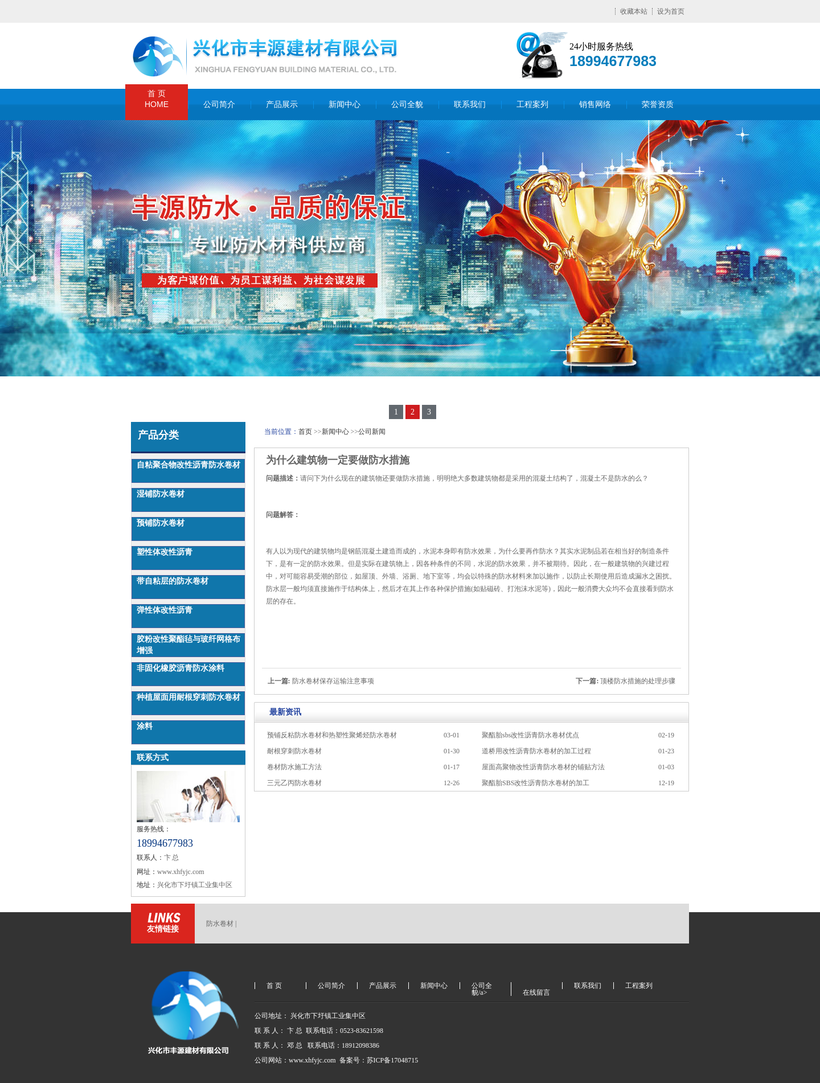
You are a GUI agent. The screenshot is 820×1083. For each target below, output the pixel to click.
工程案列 (532, 104)
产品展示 (282, 104)
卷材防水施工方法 (294, 767)
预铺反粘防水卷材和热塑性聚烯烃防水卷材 (332, 735)
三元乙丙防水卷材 (294, 783)
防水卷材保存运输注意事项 (333, 681)
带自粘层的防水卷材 (172, 581)
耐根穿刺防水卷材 (294, 751)
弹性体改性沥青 (164, 610)
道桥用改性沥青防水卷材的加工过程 (536, 751)
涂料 (145, 726)
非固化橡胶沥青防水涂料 (180, 668)
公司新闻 (372, 432)
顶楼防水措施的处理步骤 (637, 681)
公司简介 (219, 104)
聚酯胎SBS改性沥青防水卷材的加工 (535, 783)
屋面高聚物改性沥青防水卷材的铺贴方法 (543, 767)
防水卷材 (219, 924)
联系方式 (153, 757)
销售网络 (595, 104)
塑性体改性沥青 (164, 552)
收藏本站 (633, 11)
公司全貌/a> (482, 985)
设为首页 (670, 11)
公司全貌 (407, 104)
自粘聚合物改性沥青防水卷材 (188, 465)
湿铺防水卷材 (160, 494)
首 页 (156, 99)
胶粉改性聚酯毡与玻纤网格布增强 (188, 645)
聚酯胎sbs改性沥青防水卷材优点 (530, 735)
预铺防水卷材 (160, 523)
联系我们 (470, 104)
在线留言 (536, 992)
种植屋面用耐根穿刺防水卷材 (188, 697)
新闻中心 (344, 104)
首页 (305, 432)
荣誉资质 (658, 104)
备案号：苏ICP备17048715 (379, 1060)
